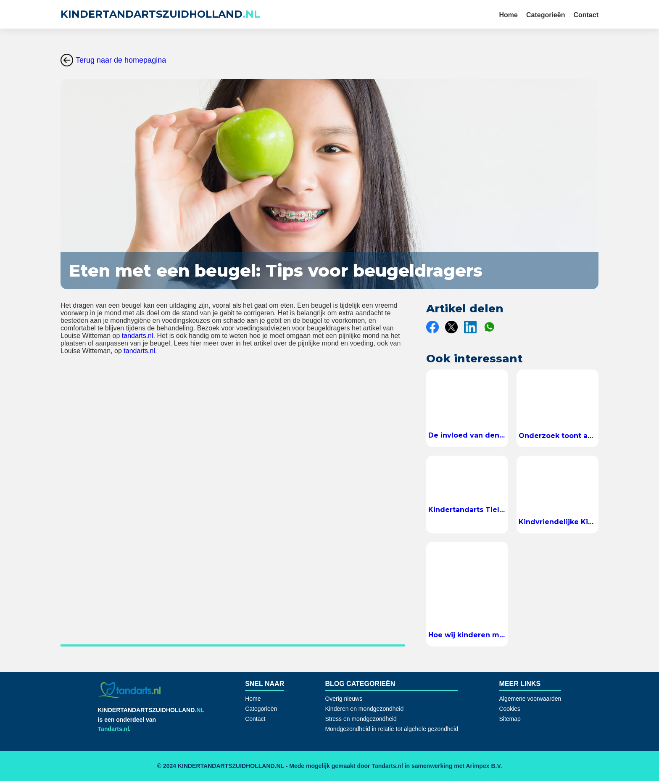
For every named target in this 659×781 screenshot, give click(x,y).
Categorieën (545, 14)
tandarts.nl (137, 335)
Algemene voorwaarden (530, 698)
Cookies (509, 708)
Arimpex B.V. (484, 766)
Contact (585, 14)
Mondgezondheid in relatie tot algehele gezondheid (391, 729)
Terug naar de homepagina (113, 60)
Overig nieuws (343, 698)
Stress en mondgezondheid (360, 718)
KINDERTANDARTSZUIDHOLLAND (160, 14)
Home (508, 14)
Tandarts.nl (113, 729)
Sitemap (509, 718)
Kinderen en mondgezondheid (364, 708)
